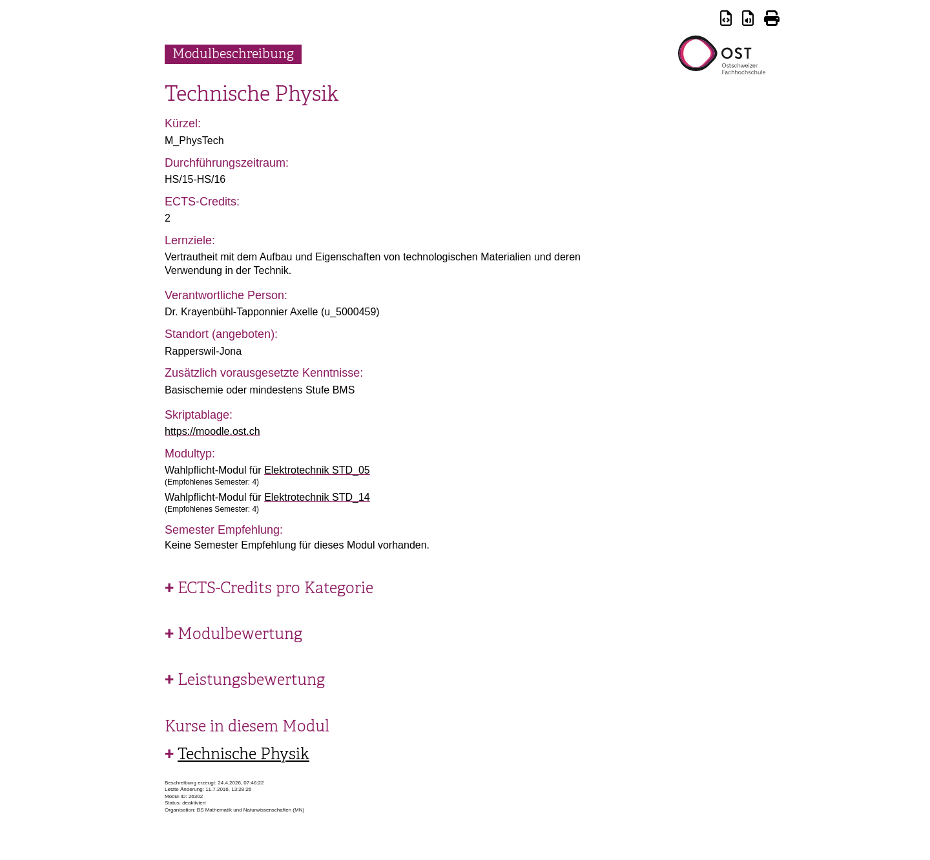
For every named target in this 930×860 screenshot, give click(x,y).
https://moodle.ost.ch (212, 431)
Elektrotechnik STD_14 (317, 497)
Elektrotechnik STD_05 (317, 470)
